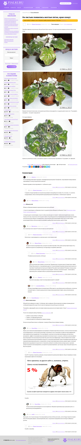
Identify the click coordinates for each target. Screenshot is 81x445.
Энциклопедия (28, 7)
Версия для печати (72, 164)
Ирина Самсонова (36, 24)
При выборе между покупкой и (11, 125)
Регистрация (75, 3)
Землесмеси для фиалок (10, 18)
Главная (6, 7)
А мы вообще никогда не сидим (11, 102)
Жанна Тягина (35, 200)
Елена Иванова (35, 297)
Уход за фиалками (35, 12)
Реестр (19, 7)
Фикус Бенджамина (8, 41)
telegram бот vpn (8, 136)
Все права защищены (21, 440)
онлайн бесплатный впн (9, 141)
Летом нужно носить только (10, 78)
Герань (6, 42)
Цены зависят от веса (9, 113)
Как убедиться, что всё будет (11, 119)
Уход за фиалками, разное (10, 33)
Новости (13, 7)
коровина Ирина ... (40, 285)
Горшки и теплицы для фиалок (11, 24)
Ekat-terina (34, 226)
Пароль (12, 58)
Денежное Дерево (9, 39)
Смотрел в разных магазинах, (11, 98)
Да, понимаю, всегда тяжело (11, 94)
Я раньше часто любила (9, 86)
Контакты (54, 7)
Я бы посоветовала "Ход (10, 90)
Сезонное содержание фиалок (11, 32)
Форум (38, 7)
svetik (33, 414)
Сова (24, 204)
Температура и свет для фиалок (11, 31)
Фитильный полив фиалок (10, 22)
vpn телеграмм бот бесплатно (11, 130)
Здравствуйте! (7, 110)
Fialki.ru (34, 439)
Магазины (45, 7)
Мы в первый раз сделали (10, 106)
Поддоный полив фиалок (10, 21)
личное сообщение (46, 312)
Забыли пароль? (14, 63)
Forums (28, 12)
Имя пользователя (11, 52)
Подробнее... (64, 20)
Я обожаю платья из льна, (10, 82)
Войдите (29, 164)
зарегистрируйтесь (37, 164)
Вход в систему (65, 3)
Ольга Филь (34, 328)
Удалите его (50, 441)
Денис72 (34, 177)
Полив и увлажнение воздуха (11, 20)
